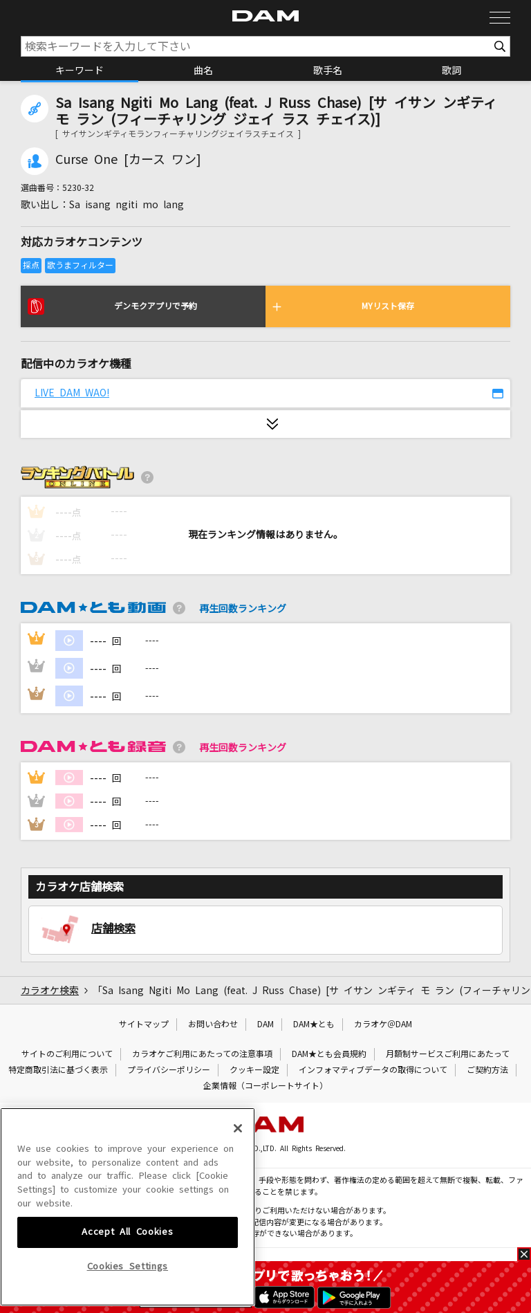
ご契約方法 (487, 1070)
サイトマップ (144, 1024)
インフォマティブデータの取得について (373, 1070)
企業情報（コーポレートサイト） (265, 1086)
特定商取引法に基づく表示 (58, 1070)
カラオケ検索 (50, 990)
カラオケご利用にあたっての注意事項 (202, 1054)
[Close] (238, 1226)
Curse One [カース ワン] (128, 160)
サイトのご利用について (67, 1054)
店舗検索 (113, 928)
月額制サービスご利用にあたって (448, 1054)
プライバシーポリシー (168, 1070)
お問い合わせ (213, 1024)
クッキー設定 (254, 1070)
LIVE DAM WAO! (72, 393)
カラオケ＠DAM (383, 1024)
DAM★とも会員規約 (329, 1054)
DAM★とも (314, 1024)
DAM (265, 1024)
